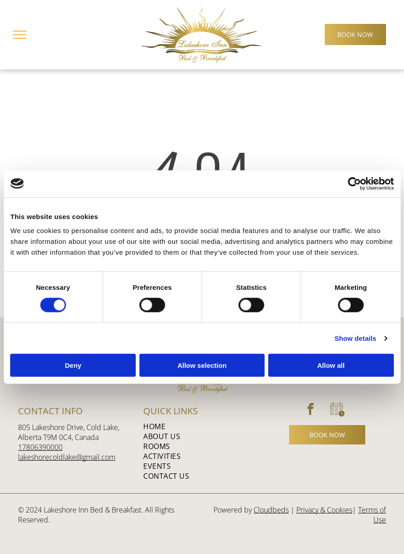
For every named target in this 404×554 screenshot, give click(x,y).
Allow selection (202, 365)
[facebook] (311, 410)
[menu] (20, 34)
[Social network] (337, 410)
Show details (356, 338)
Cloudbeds (271, 510)
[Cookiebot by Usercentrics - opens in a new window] (354, 183)
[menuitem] (198, 426)
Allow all (331, 365)
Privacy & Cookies (324, 510)
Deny (73, 365)
